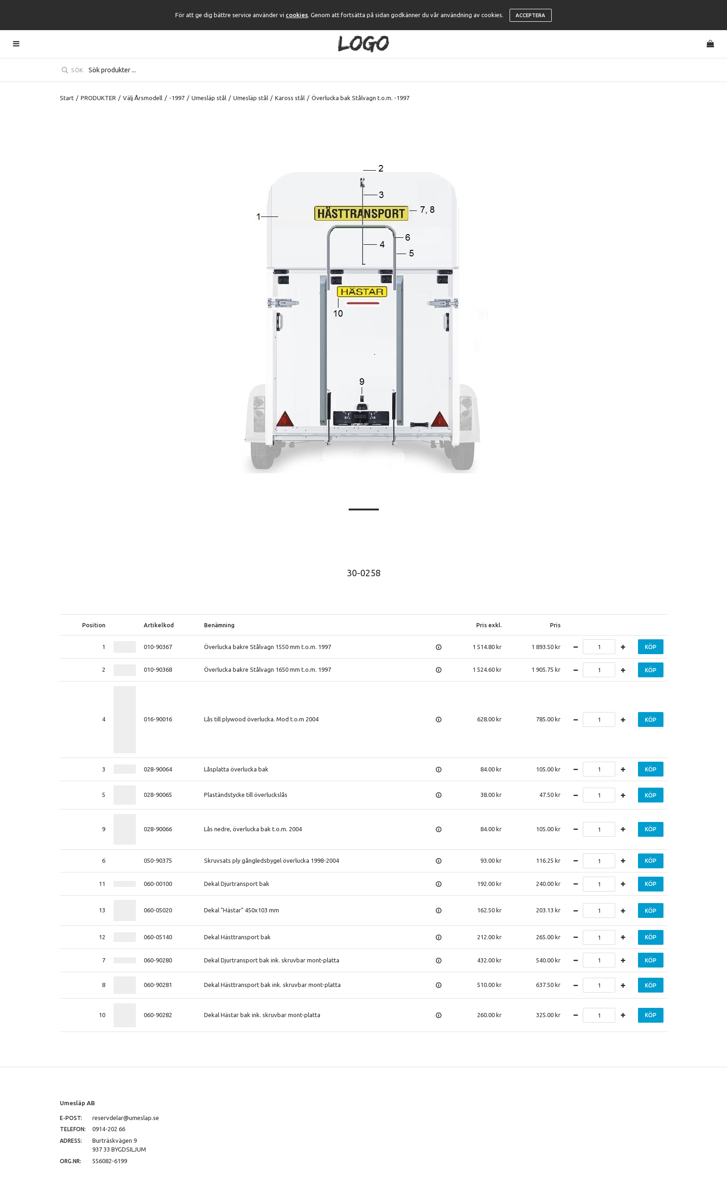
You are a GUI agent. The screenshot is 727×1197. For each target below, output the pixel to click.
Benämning (219, 625)
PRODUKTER (98, 98)
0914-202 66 (108, 1129)
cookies (297, 15)
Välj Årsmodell (142, 98)
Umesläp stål (208, 98)
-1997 (177, 98)
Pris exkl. (489, 625)
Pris (555, 625)
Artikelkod (159, 625)
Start (67, 98)
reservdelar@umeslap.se (125, 1117)
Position (93, 625)
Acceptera (530, 15)
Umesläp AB (77, 1103)
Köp (651, 647)
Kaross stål (290, 98)
